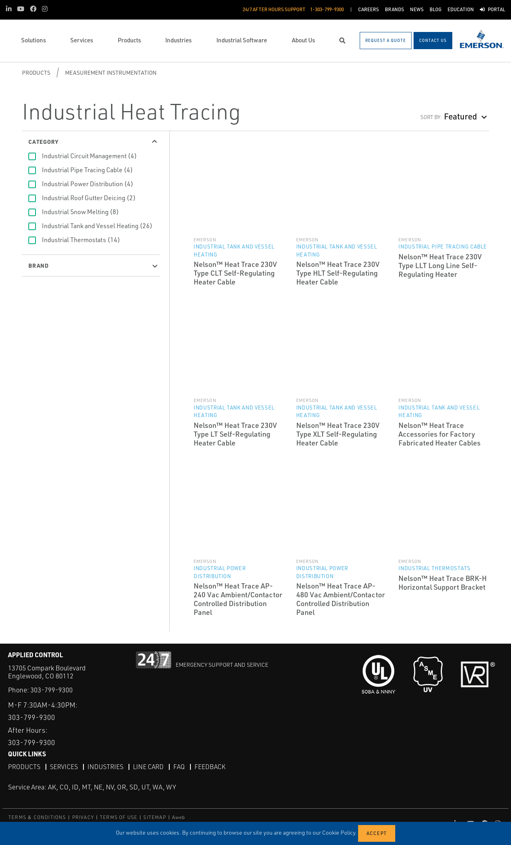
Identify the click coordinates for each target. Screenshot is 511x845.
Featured (460, 116)
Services (64, 766)
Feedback (210, 766)
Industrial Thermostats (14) (81, 240)
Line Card (148, 766)
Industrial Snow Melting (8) (80, 212)
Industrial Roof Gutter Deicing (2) (89, 198)
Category (43, 141)
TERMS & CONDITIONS (37, 817)
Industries (105, 766)
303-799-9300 (51, 690)
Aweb (179, 817)
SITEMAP (154, 817)
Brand (38, 265)
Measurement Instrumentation (110, 72)
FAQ (179, 766)
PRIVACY (83, 817)
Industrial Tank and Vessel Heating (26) (97, 226)
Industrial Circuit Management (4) (89, 156)
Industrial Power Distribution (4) (87, 184)
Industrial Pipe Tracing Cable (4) (87, 170)
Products (36, 72)
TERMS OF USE (118, 817)
